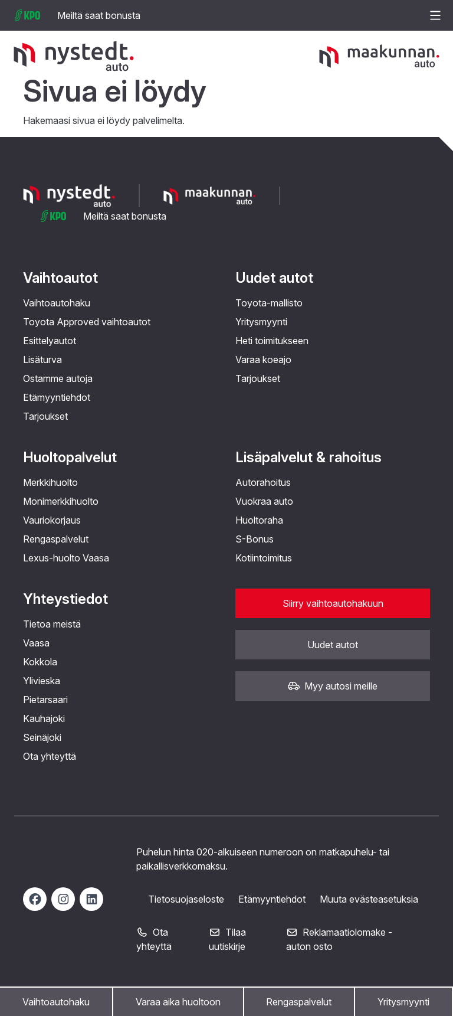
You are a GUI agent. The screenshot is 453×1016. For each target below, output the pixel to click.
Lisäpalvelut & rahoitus (308, 457)
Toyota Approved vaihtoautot (86, 322)
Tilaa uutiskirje (227, 939)
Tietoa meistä (52, 624)
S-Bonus (254, 539)
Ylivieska (41, 681)
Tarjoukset (45, 416)
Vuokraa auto (264, 501)
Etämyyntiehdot (56, 397)
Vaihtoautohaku (56, 1002)
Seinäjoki (42, 737)
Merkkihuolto (50, 482)
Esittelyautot (49, 341)
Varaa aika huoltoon (178, 1002)
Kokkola (40, 662)
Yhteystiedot (65, 598)
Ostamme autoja (58, 378)
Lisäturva (42, 359)
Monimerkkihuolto (61, 501)
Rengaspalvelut (298, 1002)
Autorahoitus (263, 482)
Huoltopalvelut (70, 457)
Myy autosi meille (333, 686)
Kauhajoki (44, 718)
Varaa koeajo (263, 359)
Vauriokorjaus (52, 520)
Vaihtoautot (60, 277)
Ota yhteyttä (49, 756)
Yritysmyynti (403, 1002)
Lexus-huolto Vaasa (66, 558)
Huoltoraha (259, 520)
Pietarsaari (45, 699)
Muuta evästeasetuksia (369, 899)
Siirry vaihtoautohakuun (333, 603)
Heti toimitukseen (271, 341)
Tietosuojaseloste (186, 899)
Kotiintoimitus (263, 558)
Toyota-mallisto (269, 303)
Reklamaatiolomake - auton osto (339, 939)
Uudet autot (274, 277)
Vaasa (36, 643)
